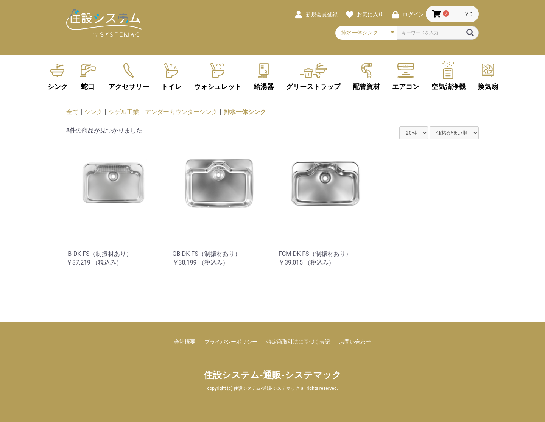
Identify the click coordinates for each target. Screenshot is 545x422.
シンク (93, 111)
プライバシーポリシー (230, 342)
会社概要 (184, 342)
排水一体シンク (245, 111)
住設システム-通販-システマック (273, 375)
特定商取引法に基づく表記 (298, 342)
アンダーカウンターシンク (181, 111)
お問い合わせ (355, 342)
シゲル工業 (124, 111)
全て (72, 111)
